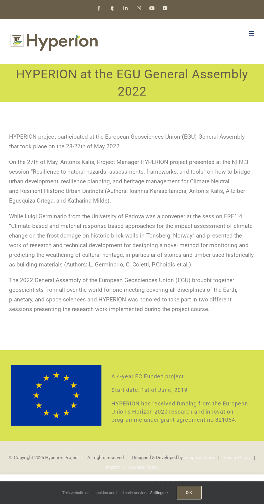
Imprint (113, 467)
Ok (189, 492)
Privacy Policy (236, 457)
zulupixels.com (199, 457)
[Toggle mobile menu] (252, 33)
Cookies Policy (143, 467)
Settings (159, 492)
